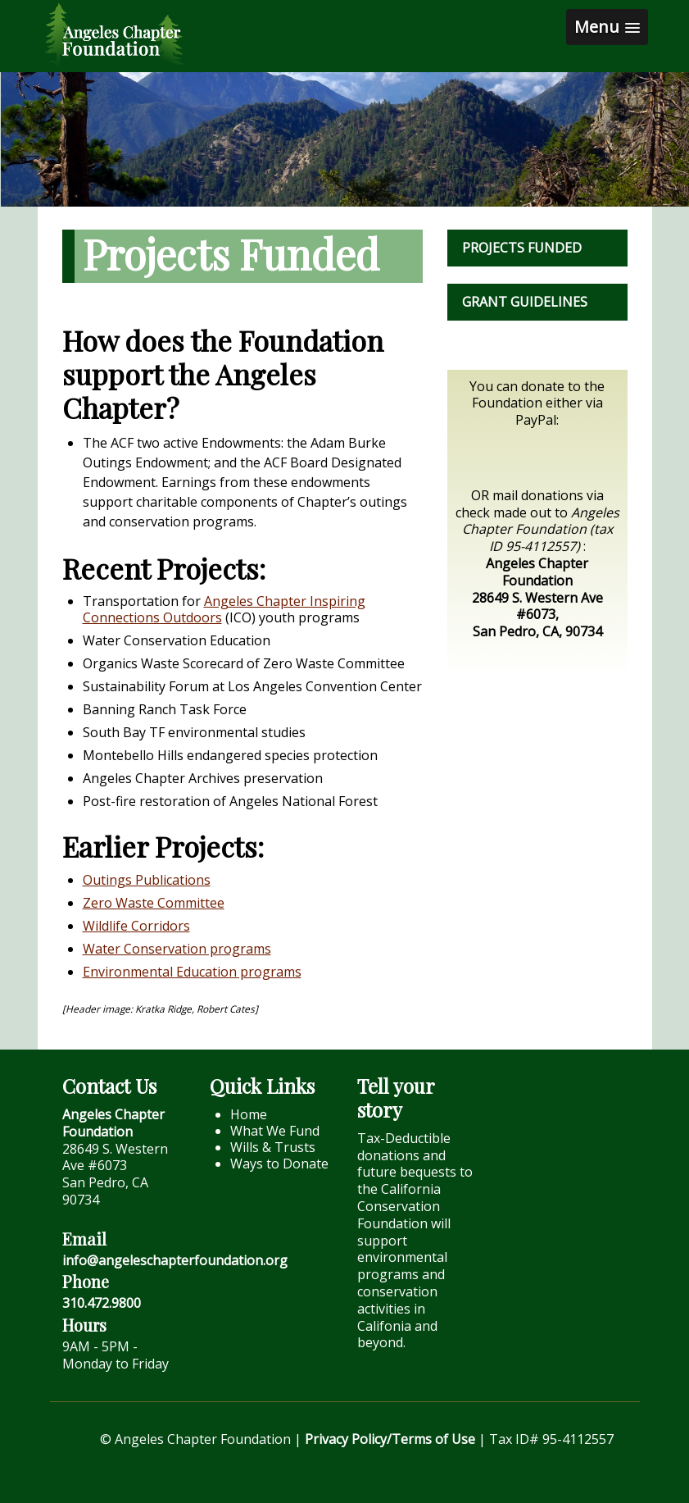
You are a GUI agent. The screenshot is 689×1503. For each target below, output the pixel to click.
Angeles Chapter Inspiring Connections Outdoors (224, 609)
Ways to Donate (279, 1164)
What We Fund (275, 1131)
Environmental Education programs (192, 972)
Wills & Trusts (272, 1147)
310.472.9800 (101, 1303)
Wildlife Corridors (136, 926)
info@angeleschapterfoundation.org (175, 1260)
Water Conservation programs (177, 949)
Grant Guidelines (524, 302)
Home (248, 1114)
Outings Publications (147, 880)
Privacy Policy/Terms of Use (390, 1439)
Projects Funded (522, 248)
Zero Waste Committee (153, 903)
